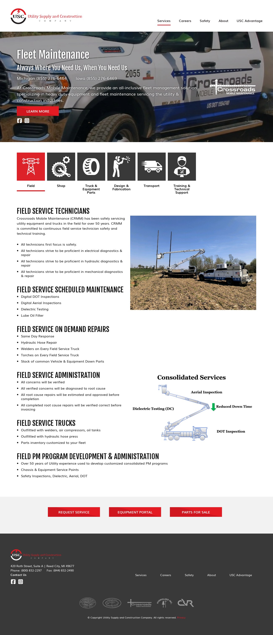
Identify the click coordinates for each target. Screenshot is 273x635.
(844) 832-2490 (63, 570)
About (223, 20)
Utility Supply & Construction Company (46, 16)
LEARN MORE (37, 111)
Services (164, 20)
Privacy (181, 617)
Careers (185, 20)
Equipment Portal (135, 511)
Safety (205, 20)
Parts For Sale (196, 511)
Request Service (73, 511)
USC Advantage (249, 20)
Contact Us (18, 575)
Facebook (19, 120)
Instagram (26, 120)
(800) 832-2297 (31, 570)
